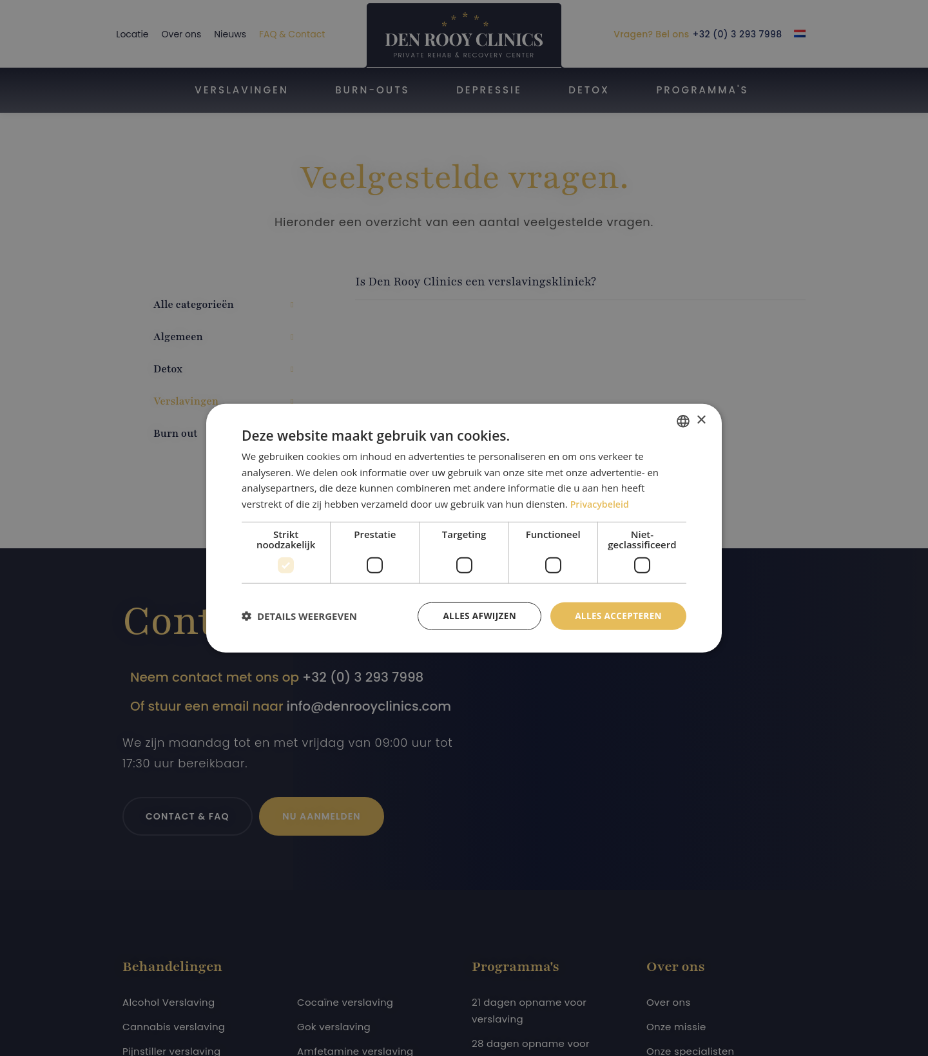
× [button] (701, 420)
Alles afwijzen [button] (476, 616)
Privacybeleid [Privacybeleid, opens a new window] (601, 503)
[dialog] (464, 528)
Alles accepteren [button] (617, 616)
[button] (299, 616)
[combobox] (683, 420)
